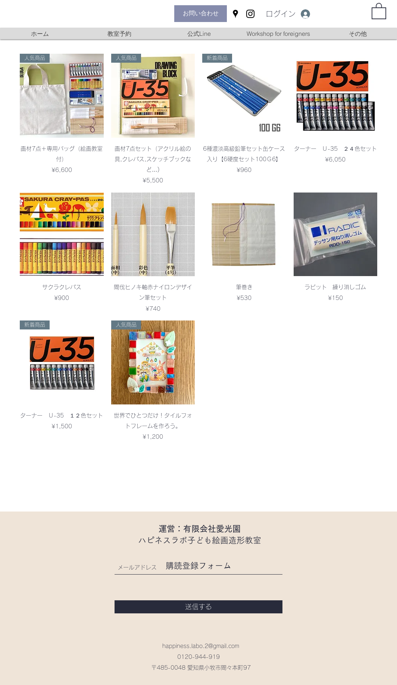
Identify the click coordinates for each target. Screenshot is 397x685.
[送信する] (198, 606)
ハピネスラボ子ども (175, 540)
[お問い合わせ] (200, 13)
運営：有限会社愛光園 (200, 529)
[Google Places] (235, 13)
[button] (379, 10)
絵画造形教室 (236, 540)
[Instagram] (250, 13)
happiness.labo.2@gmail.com (200, 646)
